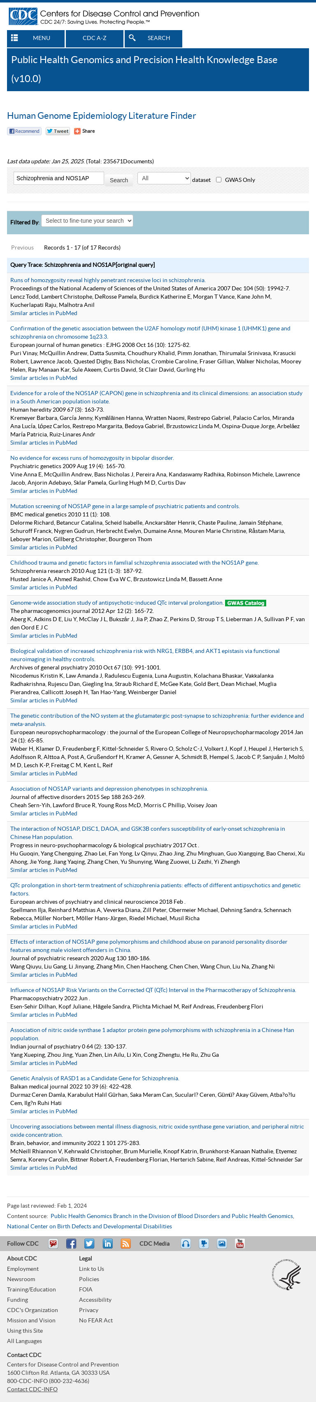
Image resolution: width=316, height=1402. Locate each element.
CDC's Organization (32, 1310)
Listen (186, 1247)
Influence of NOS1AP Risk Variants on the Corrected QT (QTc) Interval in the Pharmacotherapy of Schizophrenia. (153, 990)
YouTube (244, 1247)
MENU (41, 38)
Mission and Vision (31, 1321)
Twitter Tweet (58, 131)
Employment (23, 1269)
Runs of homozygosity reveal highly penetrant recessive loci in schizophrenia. (108, 280)
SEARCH (159, 38)
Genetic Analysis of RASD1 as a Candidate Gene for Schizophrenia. (94, 1079)
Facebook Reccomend (24, 131)
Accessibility (95, 1300)
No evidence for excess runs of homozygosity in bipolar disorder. (92, 458)
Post (106, 1247)
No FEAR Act (96, 1321)
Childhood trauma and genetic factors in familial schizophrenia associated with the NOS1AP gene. (134, 563)
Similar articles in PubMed (43, 313)
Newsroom (21, 1279)
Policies (89, 1279)
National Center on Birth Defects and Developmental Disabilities (89, 1227)
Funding (17, 1300)
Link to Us (91, 1269)
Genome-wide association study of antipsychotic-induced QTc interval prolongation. (117, 603)
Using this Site (25, 1331)
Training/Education (31, 1290)
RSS (124, 1247)
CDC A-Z (95, 38)
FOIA (86, 1290)
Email (53, 1247)
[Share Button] (84, 131)
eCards (224, 1247)
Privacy (88, 1310)
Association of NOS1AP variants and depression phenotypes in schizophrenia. (109, 789)
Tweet (90, 1247)
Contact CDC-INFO (32, 1390)
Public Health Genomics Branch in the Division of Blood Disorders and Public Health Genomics (172, 1216)
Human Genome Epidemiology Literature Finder (101, 115)
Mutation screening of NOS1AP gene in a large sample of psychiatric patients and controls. (125, 506)
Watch (205, 1247)
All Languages (24, 1341)
